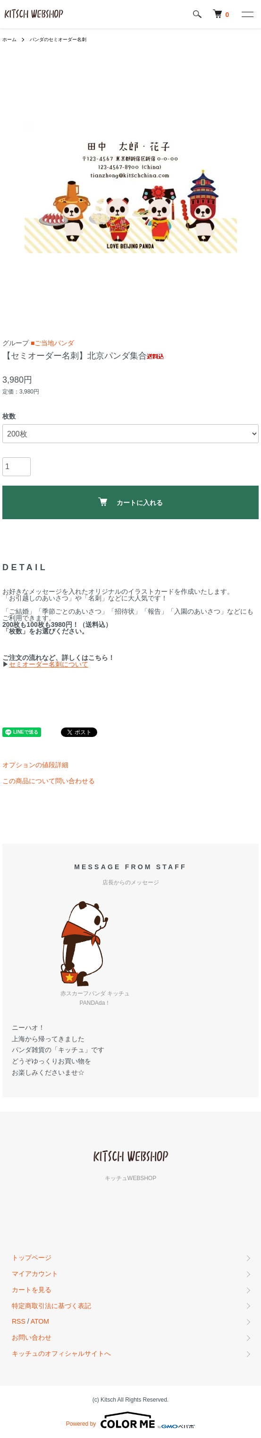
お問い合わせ (31, 1337)
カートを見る (31, 1289)
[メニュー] (247, 14)
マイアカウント (35, 1273)
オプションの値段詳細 (35, 765)
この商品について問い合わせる (48, 781)
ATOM (40, 1321)
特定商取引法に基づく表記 (51, 1306)
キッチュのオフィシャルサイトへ (61, 1353)
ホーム (9, 39)
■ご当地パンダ (52, 343)
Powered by (130, 1420)
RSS (18, 1321)
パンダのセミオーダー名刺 (58, 39)
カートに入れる (130, 501)
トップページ (31, 1257)
